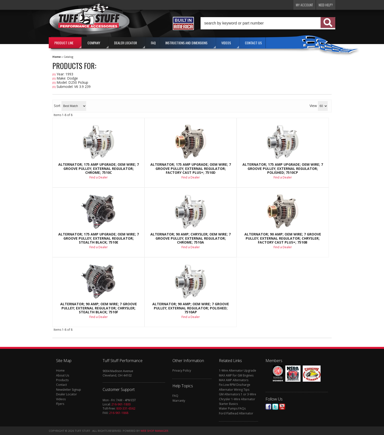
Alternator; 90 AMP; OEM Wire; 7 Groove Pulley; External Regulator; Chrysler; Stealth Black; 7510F (98, 308)
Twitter (275, 407)
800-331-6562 (125, 408)
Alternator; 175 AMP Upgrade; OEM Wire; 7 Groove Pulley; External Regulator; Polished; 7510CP (282, 169)
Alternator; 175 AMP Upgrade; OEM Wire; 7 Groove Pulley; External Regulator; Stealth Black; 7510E (98, 238)
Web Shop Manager (154, 431)
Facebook (268, 407)
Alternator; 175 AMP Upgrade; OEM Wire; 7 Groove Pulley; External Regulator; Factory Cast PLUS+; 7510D (190, 169)
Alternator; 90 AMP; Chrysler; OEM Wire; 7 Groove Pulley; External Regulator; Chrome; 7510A (190, 238)
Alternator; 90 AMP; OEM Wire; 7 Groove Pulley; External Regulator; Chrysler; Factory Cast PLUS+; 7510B (282, 238)
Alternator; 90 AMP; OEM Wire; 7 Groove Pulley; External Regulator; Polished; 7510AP (190, 308)
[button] (268, 23)
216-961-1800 (121, 404)
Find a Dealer (98, 177)
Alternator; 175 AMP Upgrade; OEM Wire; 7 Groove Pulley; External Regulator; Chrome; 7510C (98, 169)
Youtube (282, 407)
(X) (54, 74)
